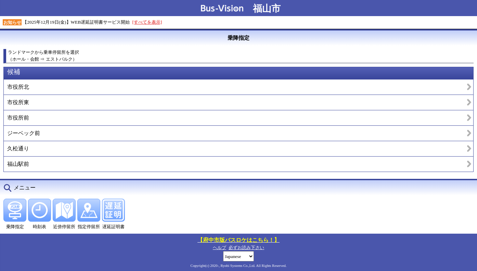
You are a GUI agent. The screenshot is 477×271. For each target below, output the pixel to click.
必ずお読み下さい (246, 247)
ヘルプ (219, 247)
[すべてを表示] (147, 22)
